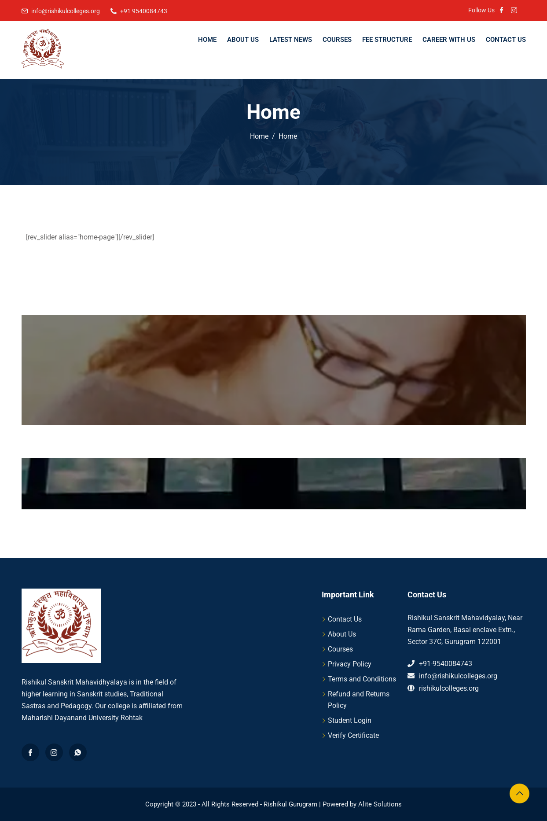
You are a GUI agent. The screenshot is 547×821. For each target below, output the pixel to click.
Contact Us (506, 40)
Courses (337, 40)
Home (207, 40)
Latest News (290, 40)
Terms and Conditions (362, 679)
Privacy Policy (349, 664)
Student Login (349, 720)
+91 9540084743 (143, 11)
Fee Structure (387, 40)
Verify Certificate (353, 735)
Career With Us (448, 40)
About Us (243, 40)
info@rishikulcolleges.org (65, 11)
